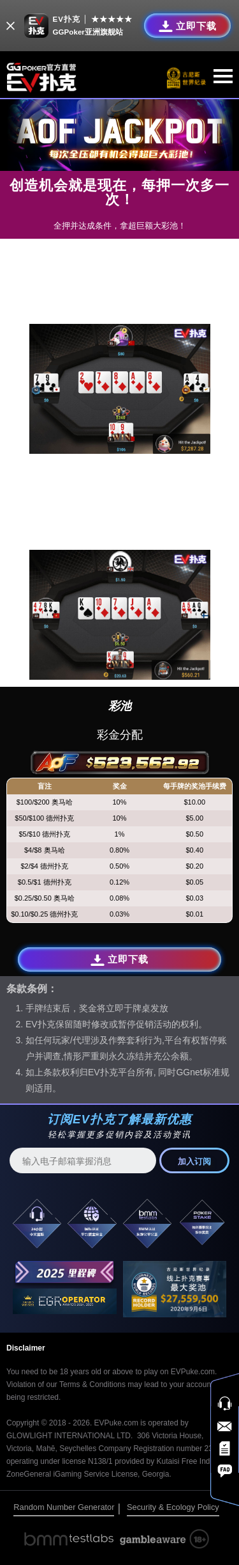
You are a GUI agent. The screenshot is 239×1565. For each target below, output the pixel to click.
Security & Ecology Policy (173, 1507)
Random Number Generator (63, 1507)
